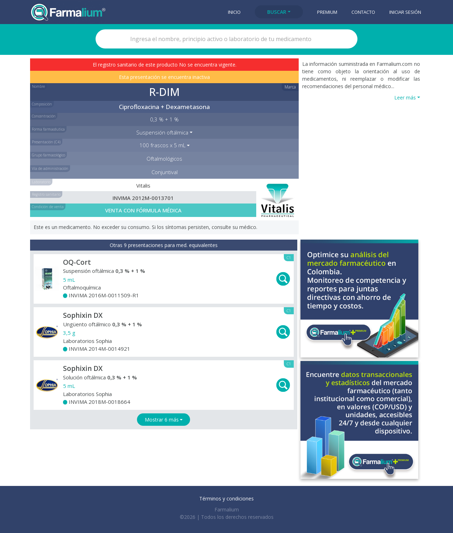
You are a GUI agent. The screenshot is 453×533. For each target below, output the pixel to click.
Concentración (44, 116)
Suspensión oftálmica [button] (162, 132)
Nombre (38, 86)
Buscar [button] (276, 11)
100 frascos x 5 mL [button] (162, 145)
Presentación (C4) (46, 141)
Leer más (405, 97)
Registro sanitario (46, 194)
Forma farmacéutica (48, 129)
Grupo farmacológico (48, 155)
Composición (42, 104)
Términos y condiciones (226, 498)
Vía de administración (50, 168)
